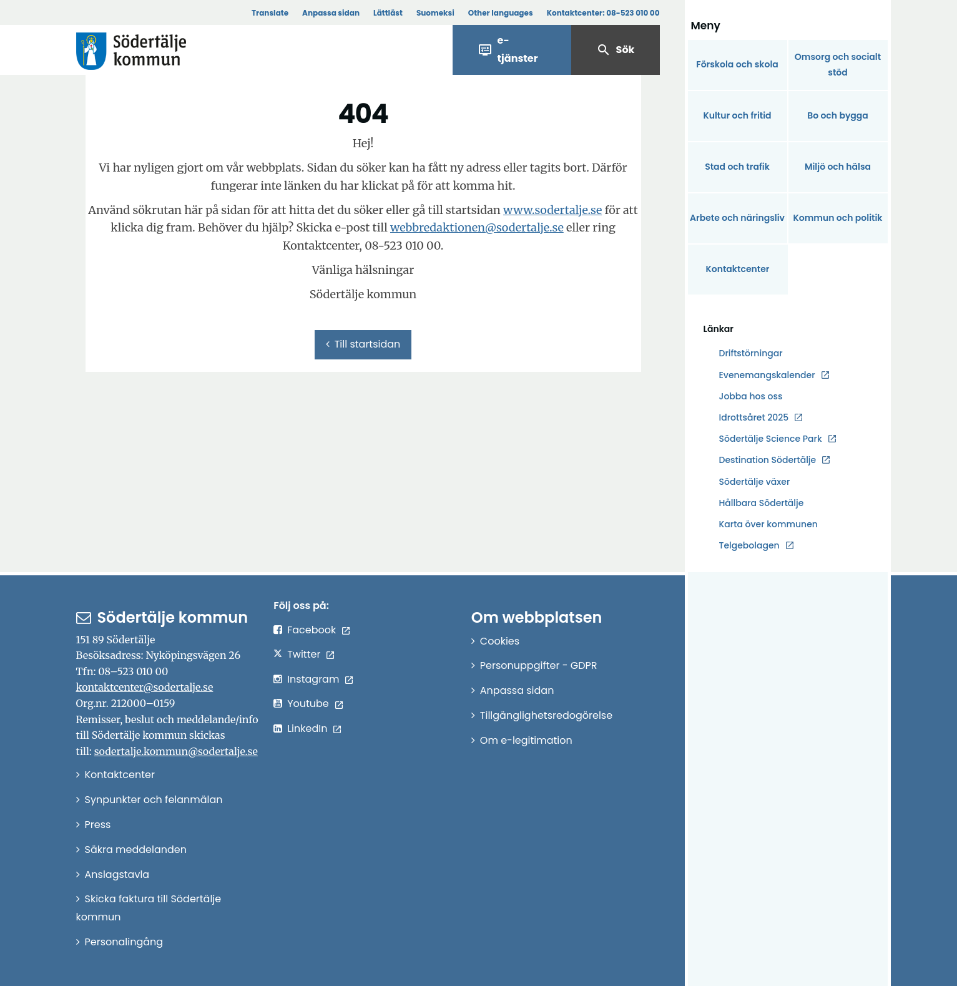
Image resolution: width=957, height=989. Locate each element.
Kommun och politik (837, 218)
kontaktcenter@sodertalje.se (144, 687)
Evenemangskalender (767, 375)
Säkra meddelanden (136, 849)
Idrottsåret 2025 (754, 417)
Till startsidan (363, 344)
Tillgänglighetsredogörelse (546, 715)
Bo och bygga (837, 115)
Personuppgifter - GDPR (538, 665)
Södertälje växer (754, 481)
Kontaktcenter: (603, 12)
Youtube (308, 703)
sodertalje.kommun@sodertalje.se (176, 751)
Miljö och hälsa (838, 166)
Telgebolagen (749, 545)
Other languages (500, 12)
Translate (270, 12)
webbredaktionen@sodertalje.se (477, 227)
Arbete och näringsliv (737, 218)
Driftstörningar (751, 353)
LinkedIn (307, 728)
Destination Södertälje (768, 460)
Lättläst (388, 12)
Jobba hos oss (751, 396)
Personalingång (124, 942)
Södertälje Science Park (770, 439)
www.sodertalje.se (552, 210)
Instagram (313, 679)
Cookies (499, 641)
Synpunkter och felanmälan (154, 799)
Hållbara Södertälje (761, 503)
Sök (615, 49)
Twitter (303, 654)
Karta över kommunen (768, 524)
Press (98, 824)
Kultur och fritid (737, 115)
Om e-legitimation (526, 740)
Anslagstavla (117, 874)
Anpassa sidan (331, 12)
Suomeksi (435, 12)
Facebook (311, 630)
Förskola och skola (737, 64)
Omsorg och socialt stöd (838, 65)
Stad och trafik (737, 166)
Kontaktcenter (737, 269)
